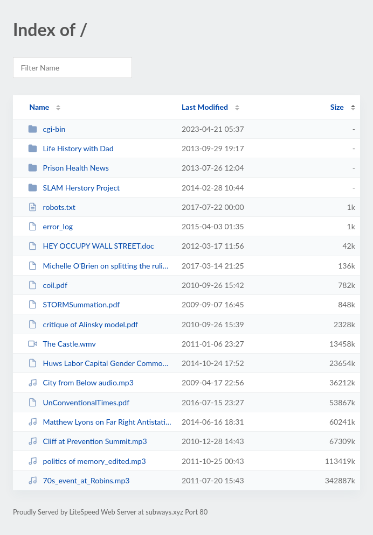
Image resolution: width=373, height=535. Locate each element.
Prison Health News (68, 167)
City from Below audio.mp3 (81, 382)
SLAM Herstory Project (74, 187)
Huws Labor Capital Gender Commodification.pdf (100, 363)
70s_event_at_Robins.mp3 (78, 480)
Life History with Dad (71, 148)
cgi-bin (46, 128)
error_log (50, 226)
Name (39, 106)
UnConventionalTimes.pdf (78, 402)
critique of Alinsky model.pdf (83, 324)
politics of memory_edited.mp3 (87, 461)
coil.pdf (47, 285)
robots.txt (51, 207)
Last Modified (205, 106)
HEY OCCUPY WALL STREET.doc (91, 245)
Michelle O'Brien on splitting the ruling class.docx (100, 265)
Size (337, 106)
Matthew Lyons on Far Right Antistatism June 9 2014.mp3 (100, 421)
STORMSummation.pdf (74, 304)
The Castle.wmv (62, 343)
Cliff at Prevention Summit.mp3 (87, 441)
